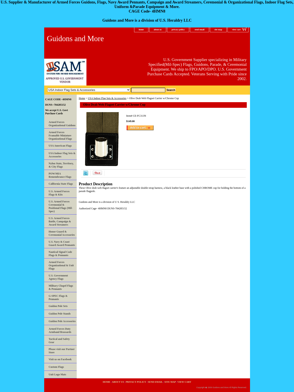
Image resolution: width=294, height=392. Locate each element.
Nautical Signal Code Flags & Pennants (60, 253)
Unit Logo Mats (57, 374)
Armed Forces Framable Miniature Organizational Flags (60, 135)
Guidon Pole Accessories (62, 321)
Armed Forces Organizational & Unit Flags (61, 265)
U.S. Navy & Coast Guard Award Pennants (62, 243)
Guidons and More (75, 38)
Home (82, 98)
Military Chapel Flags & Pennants (61, 287)
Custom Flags (56, 366)
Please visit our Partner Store (62, 351)
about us (158, 29)
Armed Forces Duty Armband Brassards (60, 330)
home (141, 29)
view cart (236, 29)
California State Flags (61, 183)
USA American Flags (60, 145)
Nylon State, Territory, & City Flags (61, 165)
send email (199, 29)
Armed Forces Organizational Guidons (62, 124)
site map (218, 29)
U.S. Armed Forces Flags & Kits (59, 193)
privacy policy (178, 29)
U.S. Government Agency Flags (58, 277)
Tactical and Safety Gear (59, 340)
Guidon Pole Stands (60, 313)
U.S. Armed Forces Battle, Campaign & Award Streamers (60, 221)
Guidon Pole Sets (58, 306)
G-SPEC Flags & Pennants (58, 297)
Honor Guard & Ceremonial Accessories (62, 233)
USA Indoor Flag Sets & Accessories (107, 98)
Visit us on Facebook (60, 359)
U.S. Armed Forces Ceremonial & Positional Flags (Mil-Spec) (61, 206)
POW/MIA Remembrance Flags (60, 175)
